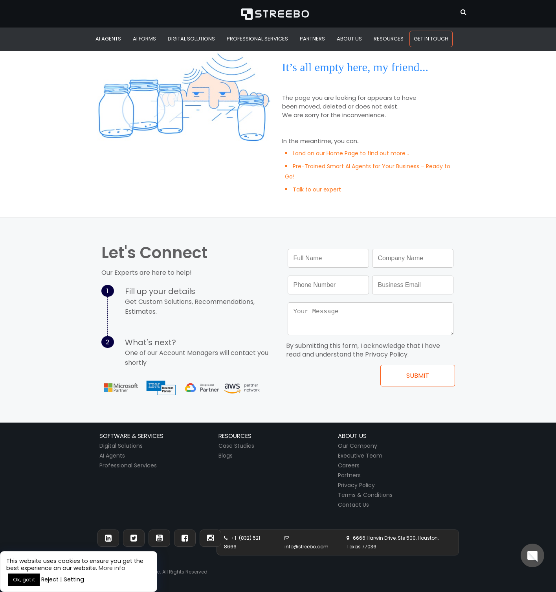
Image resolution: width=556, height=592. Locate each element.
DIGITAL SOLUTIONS (191, 38)
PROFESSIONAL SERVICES (257, 38)
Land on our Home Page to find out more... (351, 153)
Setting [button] (74, 579)
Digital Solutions (121, 446)
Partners (349, 475)
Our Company (357, 446)
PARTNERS (312, 38)
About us (352, 436)
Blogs (225, 456)
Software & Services (131, 436)
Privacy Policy (356, 485)
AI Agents (108, 38)
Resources (389, 38)
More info (112, 568)
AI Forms (144, 38)
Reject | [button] (51, 579)
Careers (349, 465)
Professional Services (128, 465)
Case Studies (236, 446)
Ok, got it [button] (24, 579)
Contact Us (353, 505)
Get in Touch (431, 38)
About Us (349, 38)
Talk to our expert (317, 189)
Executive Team (360, 456)
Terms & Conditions (365, 495)
